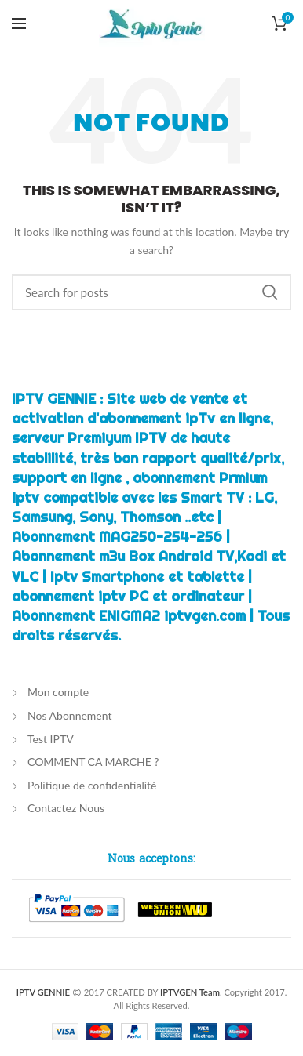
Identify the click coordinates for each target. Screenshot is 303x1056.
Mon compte (58, 692)
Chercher (270, 292)
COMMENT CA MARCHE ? (93, 761)
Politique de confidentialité (91, 785)
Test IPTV (50, 739)
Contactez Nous (65, 808)
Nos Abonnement (69, 715)
